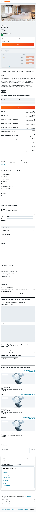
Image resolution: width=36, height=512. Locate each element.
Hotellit (8, 490)
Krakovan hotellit (6, 455)
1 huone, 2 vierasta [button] (6, 41)
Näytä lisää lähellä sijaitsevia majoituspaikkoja (29, 352)
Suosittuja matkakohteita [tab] (7, 445)
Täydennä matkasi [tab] (17, 445)
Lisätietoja (4, 158)
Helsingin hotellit (6, 456)
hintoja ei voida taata (27, 477)
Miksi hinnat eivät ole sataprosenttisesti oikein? (18, 485)
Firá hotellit (5, 463)
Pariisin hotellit (5, 460)
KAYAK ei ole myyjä (18, 480)
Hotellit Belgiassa (20, 490)
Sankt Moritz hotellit (6, 464)
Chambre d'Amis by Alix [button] (5, 413)
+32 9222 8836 (4, 32)
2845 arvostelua (12, 34)
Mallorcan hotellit (6, 468)
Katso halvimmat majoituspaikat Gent (28, 375)
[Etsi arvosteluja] (19, 227)
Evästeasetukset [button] (3, 164)
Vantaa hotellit (5, 461)
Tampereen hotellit (6, 466)
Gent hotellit (26, 490)
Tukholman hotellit (6, 458)
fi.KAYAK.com (4, 490)
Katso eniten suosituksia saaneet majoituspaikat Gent (29, 399)
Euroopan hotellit (13, 490)
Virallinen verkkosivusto (6, 33)
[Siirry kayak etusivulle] (7, 1)
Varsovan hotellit (6, 452)
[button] (2, 2)
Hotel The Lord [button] (4, 367)
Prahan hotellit (5, 453)
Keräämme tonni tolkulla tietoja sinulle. (18, 483)
